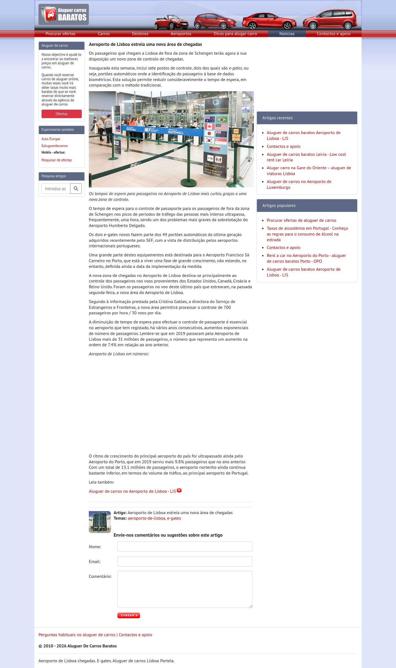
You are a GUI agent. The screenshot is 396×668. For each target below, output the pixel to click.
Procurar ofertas (61, 33)
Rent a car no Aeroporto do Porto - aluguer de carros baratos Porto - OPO (306, 258)
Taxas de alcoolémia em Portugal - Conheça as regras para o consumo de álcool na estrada (307, 233)
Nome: (95, 546)
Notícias (287, 33)
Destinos (140, 33)
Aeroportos (181, 33)
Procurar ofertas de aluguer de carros (301, 220)
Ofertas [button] (62, 113)
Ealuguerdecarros (55, 145)
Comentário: (100, 576)
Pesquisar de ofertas (57, 160)
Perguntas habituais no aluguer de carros (76, 634)
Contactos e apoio (334, 33)
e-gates (174, 518)
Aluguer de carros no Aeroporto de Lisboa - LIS (132, 491)
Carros (104, 33)
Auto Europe (51, 139)
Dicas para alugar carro (235, 33)
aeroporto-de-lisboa (146, 518)
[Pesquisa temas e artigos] (56, 188)
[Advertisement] (60, 283)
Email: (95, 561)
